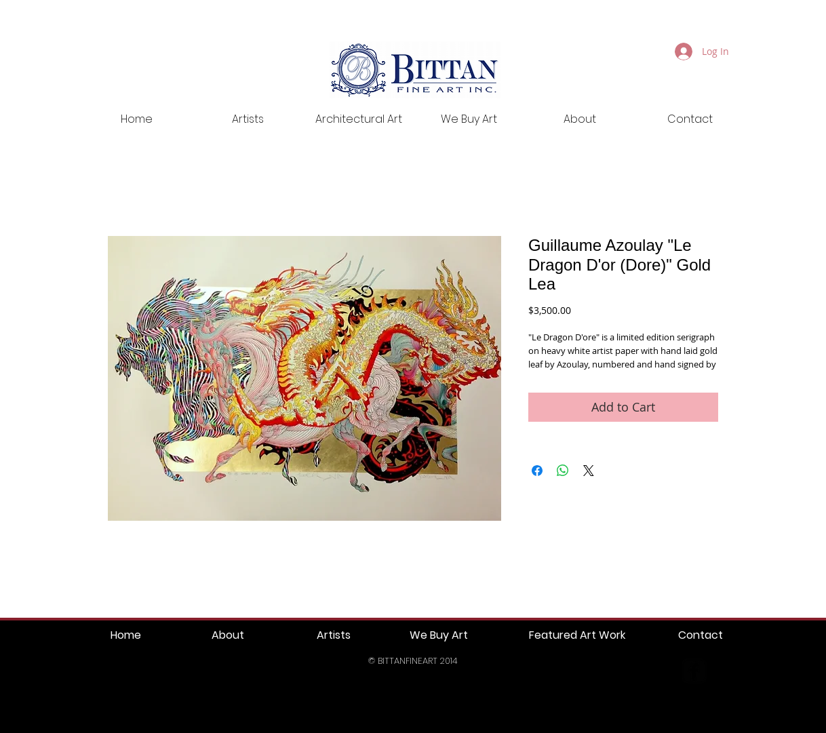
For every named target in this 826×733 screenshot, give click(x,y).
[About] (227, 635)
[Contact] (700, 635)
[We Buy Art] (438, 635)
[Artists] (333, 635)
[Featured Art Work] (577, 635)
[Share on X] (589, 470)
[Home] (126, 635)
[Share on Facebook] (537, 470)
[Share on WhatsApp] (563, 470)
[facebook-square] (694, 671)
